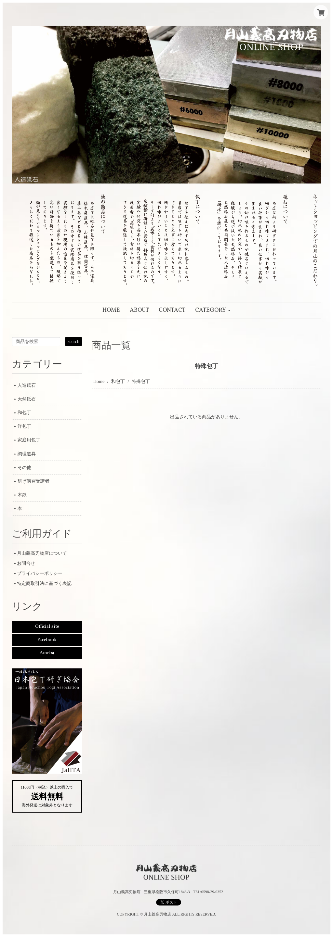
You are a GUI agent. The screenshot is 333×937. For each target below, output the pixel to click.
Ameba (47, 653)
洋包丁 (24, 426)
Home (98, 381)
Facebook (47, 640)
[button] (212, 310)
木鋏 (22, 494)
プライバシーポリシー (39, 573)
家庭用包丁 (29, 439)
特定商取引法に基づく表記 (44, 583)
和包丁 (118, 381)
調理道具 (27, 453)
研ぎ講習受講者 (33, 481)
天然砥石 (27, 399)
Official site (47, 627)
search (73, 341)
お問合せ (26, 563)
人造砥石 (27, 385)
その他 (24, 467)
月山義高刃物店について (42, 553)
